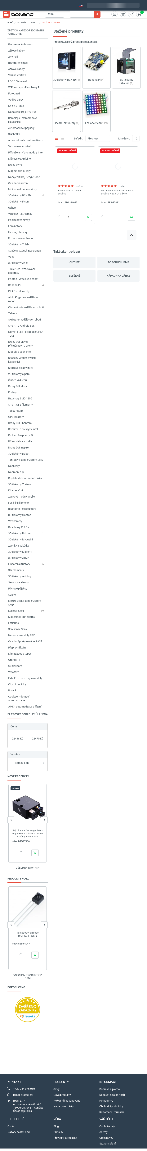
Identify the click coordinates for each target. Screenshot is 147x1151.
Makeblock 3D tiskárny (21, 616)
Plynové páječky (17, 588)
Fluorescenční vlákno (20, 44)
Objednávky (106, 1140)
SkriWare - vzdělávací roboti (24, 319)
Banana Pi (14, 285)
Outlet (74, 262)
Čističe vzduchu (17, 380)
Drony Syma (15, 164)
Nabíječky (14, 465)
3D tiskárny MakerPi (20, 551)
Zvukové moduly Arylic (21, 496)
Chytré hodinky (17, 684)
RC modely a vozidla (20, 441)
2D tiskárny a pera (19, 373)
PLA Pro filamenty (19, 291)
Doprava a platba (109, 1091)
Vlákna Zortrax (17, 75)
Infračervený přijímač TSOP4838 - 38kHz (27, 934)
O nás (10, 1128)
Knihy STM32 (16, 105)
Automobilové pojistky (21, 128)
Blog (56, 1128)
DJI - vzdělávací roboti (21, 238)
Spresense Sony (17, 629)
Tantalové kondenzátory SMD (25, 459)
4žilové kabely (16, 69)
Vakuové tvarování (19, 146)
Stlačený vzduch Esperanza (24, 250)
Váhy (11, 256)
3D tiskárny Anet (18, 262)
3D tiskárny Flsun (18, 201)
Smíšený (74, 275)
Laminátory (15, 226)
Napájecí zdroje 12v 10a (22, 111)
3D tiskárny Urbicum (20, 533)
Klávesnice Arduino (19, 158)
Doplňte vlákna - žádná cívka (25, 478)
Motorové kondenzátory (22, 189)
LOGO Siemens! (17, 81)
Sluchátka (14, 134)
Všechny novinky (28, 867)
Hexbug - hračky (17, 232)
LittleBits (13, 623)
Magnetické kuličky (19, 170)
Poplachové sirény (19, 219)
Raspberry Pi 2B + (18, 527)
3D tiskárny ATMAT (19, 557)
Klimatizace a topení (20, 653)
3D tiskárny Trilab (18, 244)
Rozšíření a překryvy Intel (23, 429)
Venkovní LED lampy (20, 213)
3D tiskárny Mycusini (20, 539)
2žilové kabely (16, 50)
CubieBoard (15, 665)
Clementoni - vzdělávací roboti (26, 307)
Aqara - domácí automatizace (25, 140)
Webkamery (15, 521)
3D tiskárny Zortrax (19, 484)
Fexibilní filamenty (18, 502)
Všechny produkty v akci (27, 979)
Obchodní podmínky (111, 1108)
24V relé (13, 56)
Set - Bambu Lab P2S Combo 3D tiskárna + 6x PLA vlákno (117, 192)
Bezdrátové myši (18, 62)
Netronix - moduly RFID (21, 635)
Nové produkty (62, 1097)
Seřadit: (78, 138)
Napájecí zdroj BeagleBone (24, 177)
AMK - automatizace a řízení (24, 706)
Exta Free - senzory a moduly (25, 678)
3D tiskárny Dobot (18, 453)
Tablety (12, 313)
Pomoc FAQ (106, 1103)
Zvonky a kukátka (18, 545)
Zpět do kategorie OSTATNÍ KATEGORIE (25, 32)
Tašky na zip (15, 410)
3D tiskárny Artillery (19, 576)
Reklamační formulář (111, 1114)
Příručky (58, 1134)
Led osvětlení (16, 610)
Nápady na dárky (118, 275)
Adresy (103, 1134)
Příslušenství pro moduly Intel (25, 152)
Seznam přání (107, 1146)
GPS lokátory (16, 416)
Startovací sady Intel (20, 367)
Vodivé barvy (16, 99)
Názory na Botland (18, 1134)
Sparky (12, 594)
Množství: (124, 138)
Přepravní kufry (17, 647)
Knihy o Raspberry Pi (20, 435)
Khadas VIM (15, 490)
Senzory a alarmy (18, 582)
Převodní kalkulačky (65, 1140)
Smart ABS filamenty (20, 404)
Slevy (56, 1091)
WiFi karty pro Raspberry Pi (24, 87)
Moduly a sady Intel (19, 351)
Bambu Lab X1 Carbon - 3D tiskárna (72, 192)
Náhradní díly (16, 472)
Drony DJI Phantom (20, 423)
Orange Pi (14, 659)
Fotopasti (14, 93)
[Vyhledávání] (85, 14)
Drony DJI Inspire (18, 447)
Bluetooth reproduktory (22, 508)
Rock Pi (12, 690)
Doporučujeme (118, 262)
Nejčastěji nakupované (66, 1103)
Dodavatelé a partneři (112, 1097)
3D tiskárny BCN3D (19, 195)
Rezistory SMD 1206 (20, 398)
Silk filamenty (16, 570)
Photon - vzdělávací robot (23, 278)
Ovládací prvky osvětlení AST (25, 641)
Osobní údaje (107, 1128)
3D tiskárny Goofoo (19, 514)
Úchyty (12, 207)
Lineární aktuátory (19, 564)
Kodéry (12, 392)
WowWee (13, 672)
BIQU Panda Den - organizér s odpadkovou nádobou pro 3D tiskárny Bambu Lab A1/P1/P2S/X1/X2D (27, 833)
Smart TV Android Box (21, 325)
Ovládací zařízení (18, 183)
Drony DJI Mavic (18, 386)
